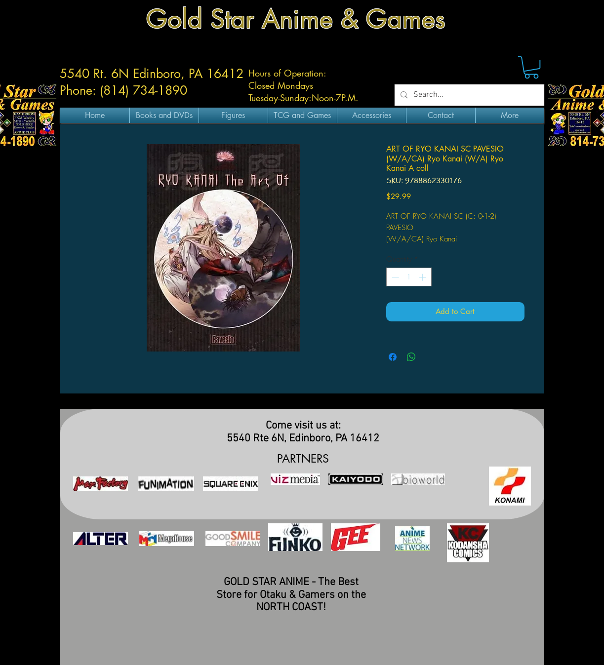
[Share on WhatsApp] (411, 357)
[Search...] (468, 95)
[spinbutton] (409, 277)
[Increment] (423, 277)
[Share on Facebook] (393, 357)
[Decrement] (394, 277)
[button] (531, 67)
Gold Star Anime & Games (295, 19)
